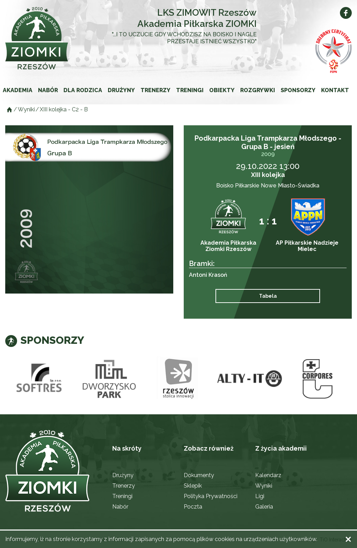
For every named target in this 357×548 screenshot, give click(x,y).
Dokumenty (199, 475)
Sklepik (193, 485)
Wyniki (263, 485)
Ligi (259, 496)
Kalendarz (268, 475)
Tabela (268, 296)
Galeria (264, 506)
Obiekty (222, 90)
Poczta (193, 506)
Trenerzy (155, 90)
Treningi (190, 90)
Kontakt (335, 90)
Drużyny (121, 90)
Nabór (48, 90)
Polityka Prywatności (210, 496)
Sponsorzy (298, 90)
